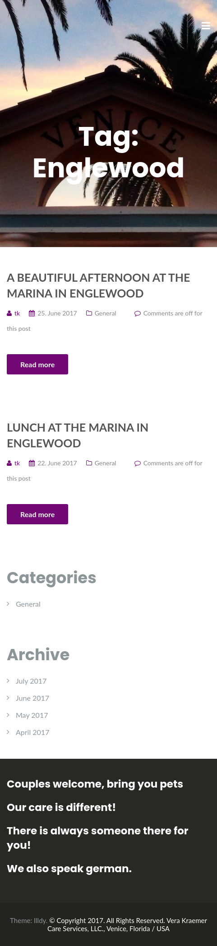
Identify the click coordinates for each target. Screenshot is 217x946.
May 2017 (32, 715)
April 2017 (32, 732)
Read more (37, 364)
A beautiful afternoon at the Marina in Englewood (98, 285)
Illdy (40, 920)
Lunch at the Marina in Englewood (77, 435)
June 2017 (32, 698)
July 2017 (31, 680)
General (105, 313)
